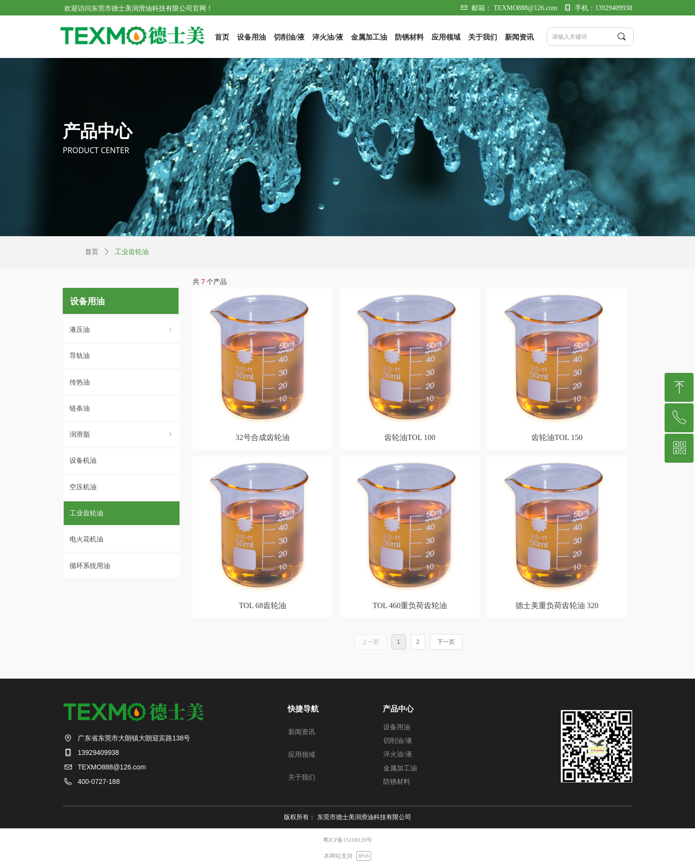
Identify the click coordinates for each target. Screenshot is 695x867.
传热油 (80, 382)
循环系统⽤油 (90, 565)
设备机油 (83, 460)
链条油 (80, 408)
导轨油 (80, 355)
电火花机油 (86, 539)
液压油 (122, 330)
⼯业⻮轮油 (86, 513)
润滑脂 (122, 434)
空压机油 (83, 487)
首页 (91, 252)
